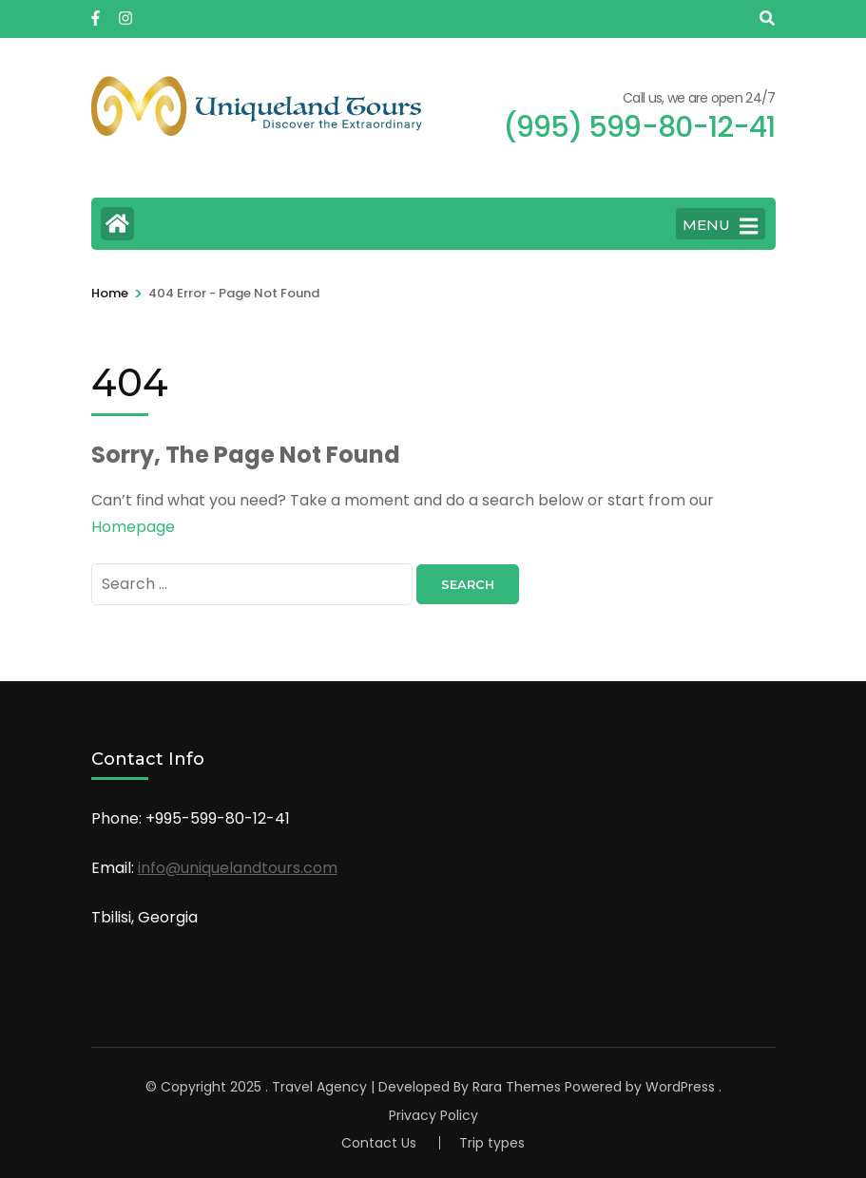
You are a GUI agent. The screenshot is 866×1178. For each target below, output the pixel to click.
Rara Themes (516, 1086)
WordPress (680, 1086)
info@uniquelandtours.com (237, 868)
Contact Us (378, 1142)
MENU (720, 226)
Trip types (492, 1142)
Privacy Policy (433, 1115)
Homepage (133, 527)
